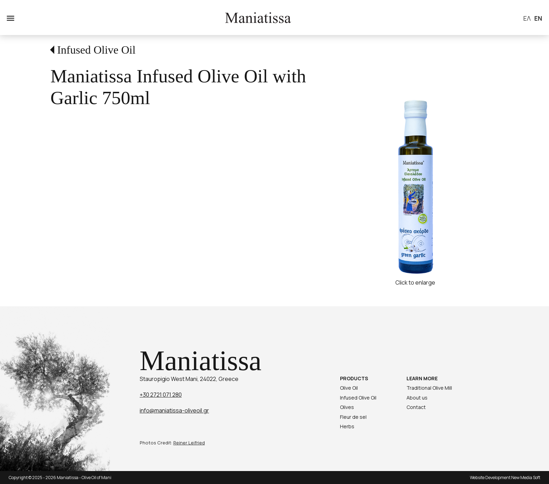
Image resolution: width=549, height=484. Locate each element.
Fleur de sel (353, 417)
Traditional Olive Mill (429, 387)
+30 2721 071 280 (161, 394)
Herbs (347, 426)
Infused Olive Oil (96, 49)
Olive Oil (349, 387)
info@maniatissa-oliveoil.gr (174, 410)
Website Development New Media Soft (505, 477)
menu (10, 17)
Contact (416, 407)
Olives (347, 407)
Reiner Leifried (189, 442)
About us (417, 397)
